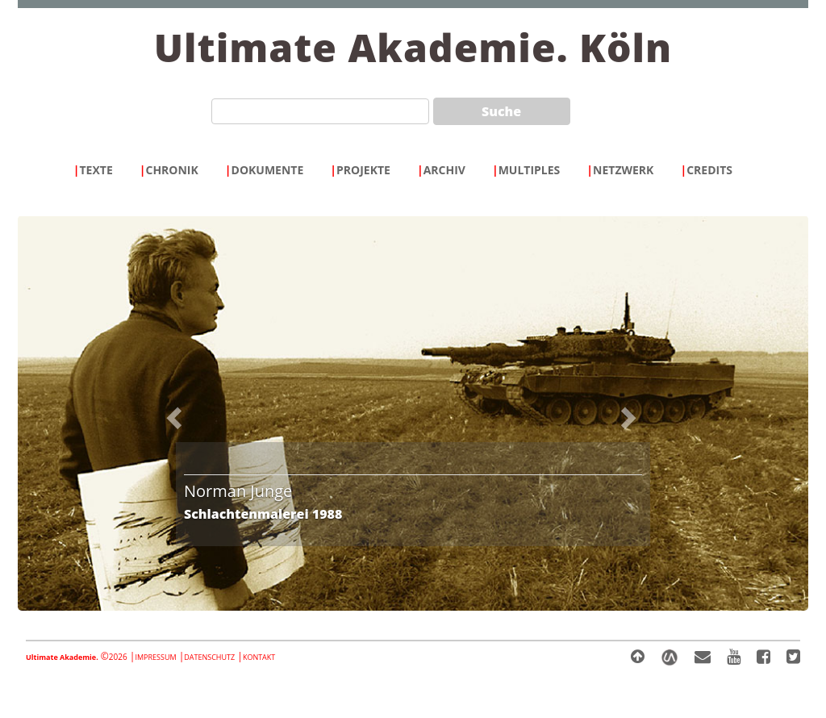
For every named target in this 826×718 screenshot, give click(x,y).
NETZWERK (619, 169)
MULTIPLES (526, 169)
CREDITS (706, 169)
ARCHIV (441, 169)
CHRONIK (169, 169)
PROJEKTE (360, 169)
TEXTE (93, 169)
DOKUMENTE (264, 169)
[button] (195, 413)
